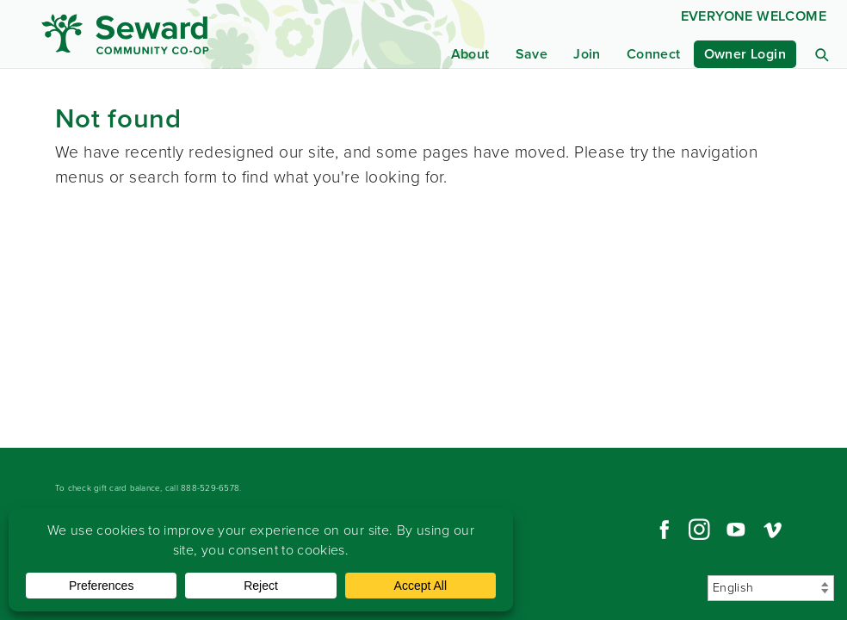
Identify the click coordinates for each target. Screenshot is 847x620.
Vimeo (773, 529)
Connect (654, 54)
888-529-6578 (210, 487)
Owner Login (745, 54)
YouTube (736, 529)
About (470, 54)
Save (532, 54)
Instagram (699, 529)
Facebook (662, 529)
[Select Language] (771, 588)
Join (587, 54)
